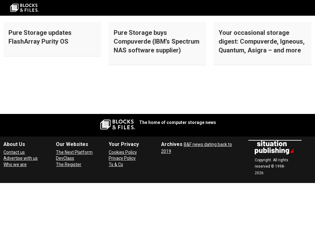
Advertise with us (20, 158)
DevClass (65, 158)
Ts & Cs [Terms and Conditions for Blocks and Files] (116, 164)
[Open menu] (307, 7)
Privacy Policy (122, 158)
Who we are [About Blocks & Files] (15, 164)
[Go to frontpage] (24, 8)
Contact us (14, 152)
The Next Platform (74, 152)
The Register (68, 164)
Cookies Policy (123, 152)
